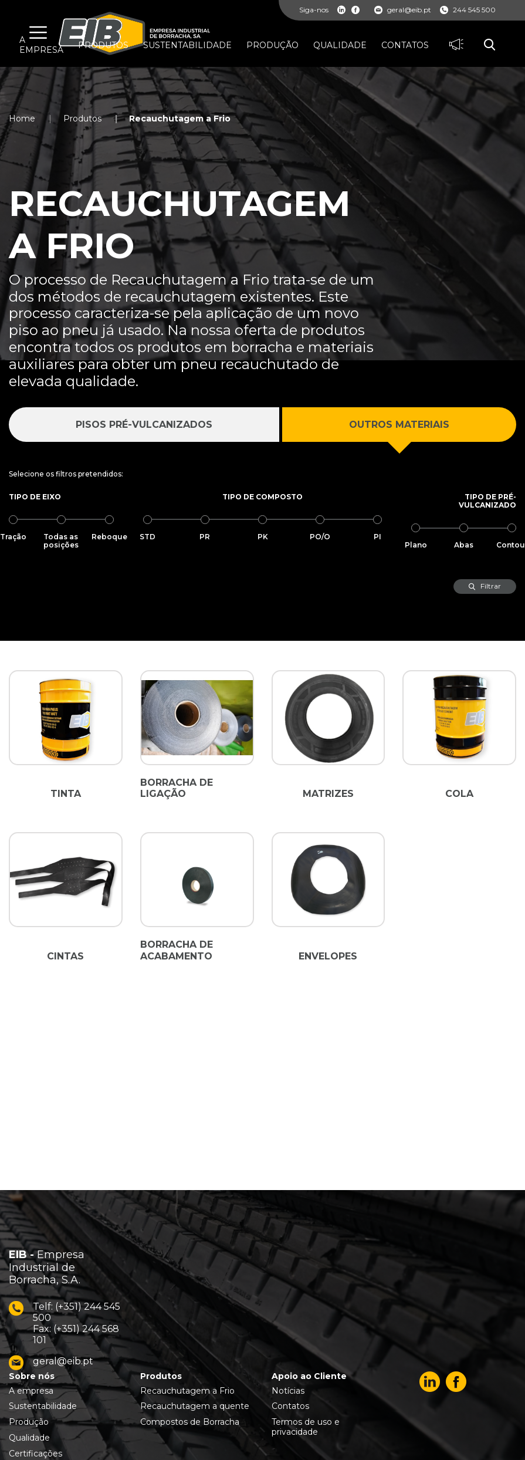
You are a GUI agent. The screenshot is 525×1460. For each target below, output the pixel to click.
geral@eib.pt (402, 10)
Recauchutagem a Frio (180, 118)
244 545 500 (468, 10)
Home (22, 118)
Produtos (82, 118)
